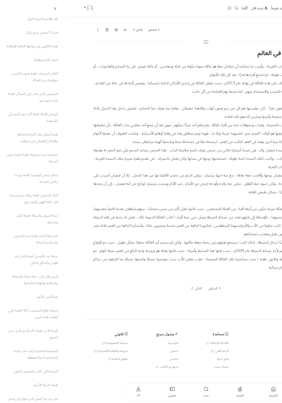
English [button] (238, 376)
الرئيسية (240, 8)
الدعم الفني (154, 351)
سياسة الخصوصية (50, 343)
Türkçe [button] (250, 376)
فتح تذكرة (157, 359)
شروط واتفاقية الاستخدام (46, 351)
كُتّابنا (179, 8)
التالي (72, 30)
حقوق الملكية (53, 359)
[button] (171, 8)
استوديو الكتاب (102, 367)
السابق (89, 30)
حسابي (109, 351)
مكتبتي (109, 359)
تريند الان (194, 8)
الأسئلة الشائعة (152, 343)
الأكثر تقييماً (213, 8)
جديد (228, 8)
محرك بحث (156, 367)
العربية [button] (259, 376)
